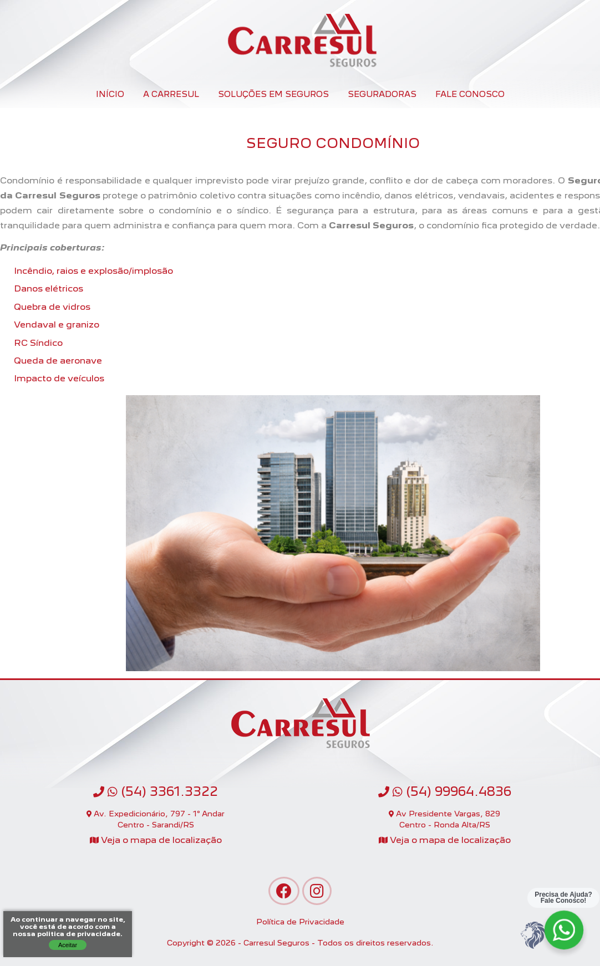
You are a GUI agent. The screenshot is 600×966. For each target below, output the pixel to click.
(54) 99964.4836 (444, 791)
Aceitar (67, 945)
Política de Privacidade (300, 921)
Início (110, 94)
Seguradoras (382, 94)
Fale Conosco (470, 94)
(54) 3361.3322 (155, 791)
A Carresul (171, 94)
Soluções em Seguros (273, 94)
